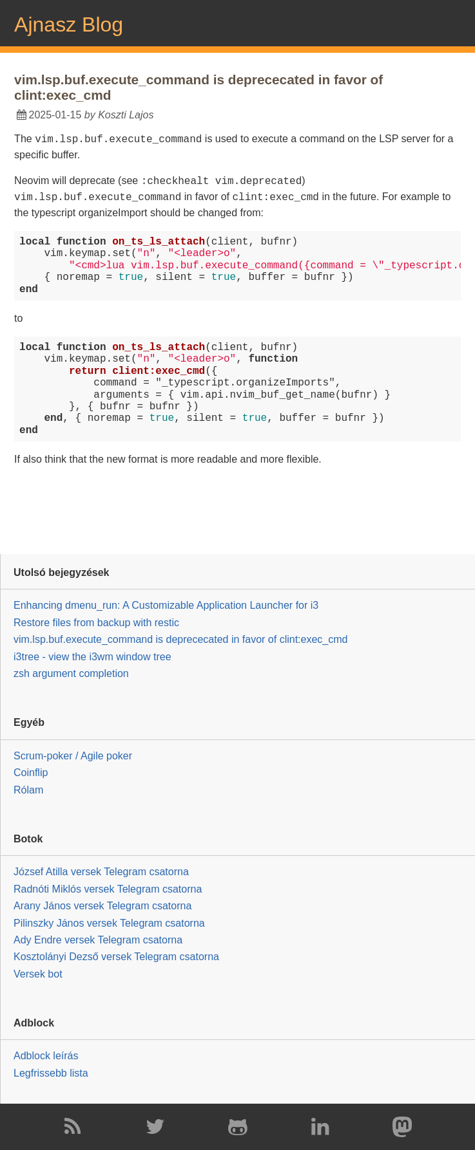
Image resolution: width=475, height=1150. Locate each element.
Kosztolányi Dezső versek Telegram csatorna (116, 956)
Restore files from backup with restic (96, 622)
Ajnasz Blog (68, 24)
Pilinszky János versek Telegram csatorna (109, 922)
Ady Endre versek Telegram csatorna (98, 939)
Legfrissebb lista (51, 1073)
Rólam (28, 789)
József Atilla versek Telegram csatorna (101, 871)
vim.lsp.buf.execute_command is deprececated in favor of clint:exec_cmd (180, 639)
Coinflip (31, 772)
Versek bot (38, 974)
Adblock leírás (46, 1055)
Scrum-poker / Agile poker (73, 755)
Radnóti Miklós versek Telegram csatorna (108, 889)
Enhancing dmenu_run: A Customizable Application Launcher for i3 (166, 605)
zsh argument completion (71, 673)
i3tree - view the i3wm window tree (92, 656)
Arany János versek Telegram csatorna (102, 905)
